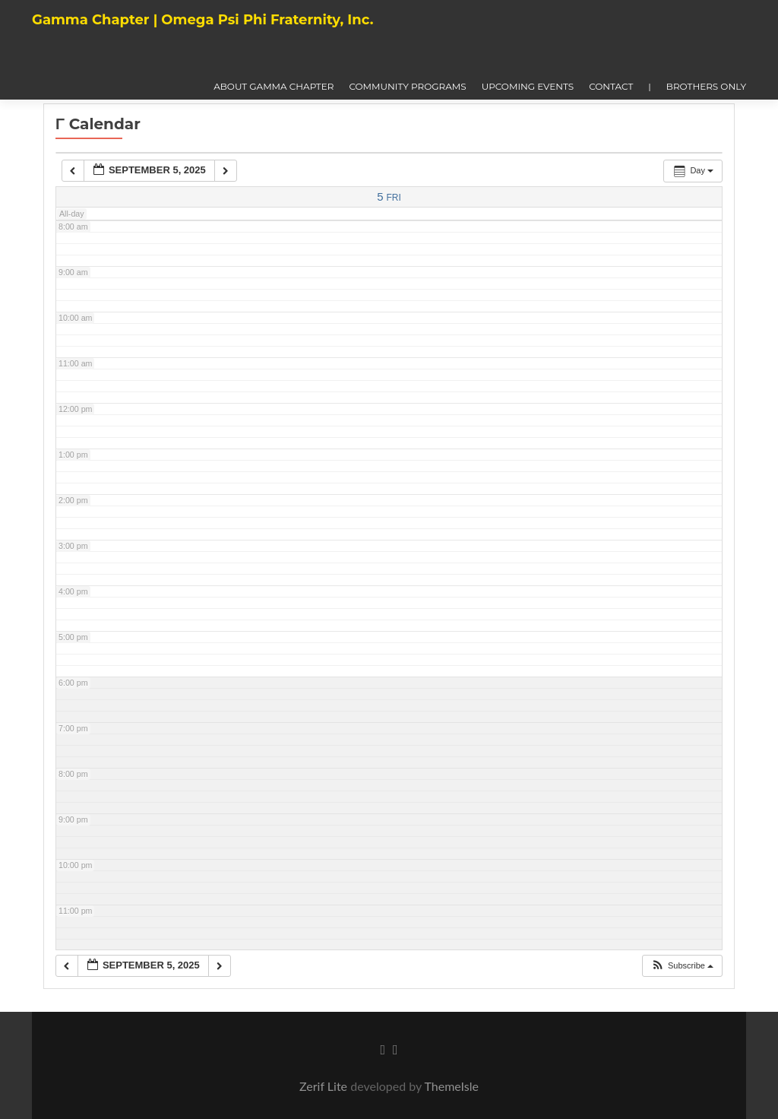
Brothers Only (706, 86)
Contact (611, 86)
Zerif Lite (324, 1086)
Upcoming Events (528, 86)
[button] (682, 966)
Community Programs (407, 86)
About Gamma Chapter (273, 86)
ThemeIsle (451, 1086)
